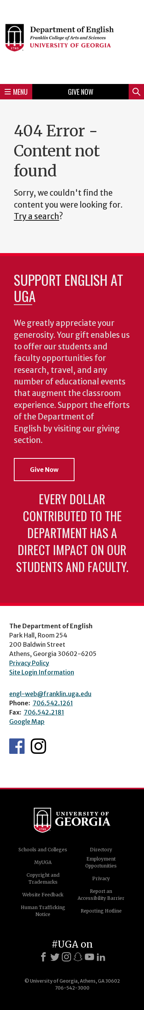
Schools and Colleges (42, 849)
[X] (55, 956)
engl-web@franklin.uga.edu (50, 694)
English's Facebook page (17, 746)
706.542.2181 (44, 712)
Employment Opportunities (101, 862)
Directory (101, 849)
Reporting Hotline (101, 911)
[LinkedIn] (101, 956)
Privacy (101, 878)
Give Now (80, 92)
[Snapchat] (78, 956)
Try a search (36, 216)
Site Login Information (41, 672)
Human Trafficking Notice (43, 910)
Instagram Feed (38, 746)
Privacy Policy (29, 663)
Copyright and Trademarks (43, 878)
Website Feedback (42, 895)
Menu (16, 92)
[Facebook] (43, 956)
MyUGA (42, 862)
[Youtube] (89, 956)
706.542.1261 (53, 703)
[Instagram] (66, 956)
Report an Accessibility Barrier (101, 894)
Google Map (27, 721)
